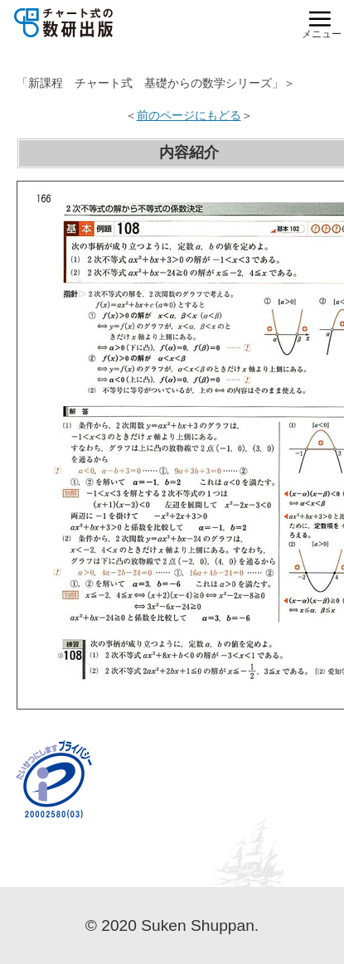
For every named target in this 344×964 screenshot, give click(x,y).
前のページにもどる (189, 115)
